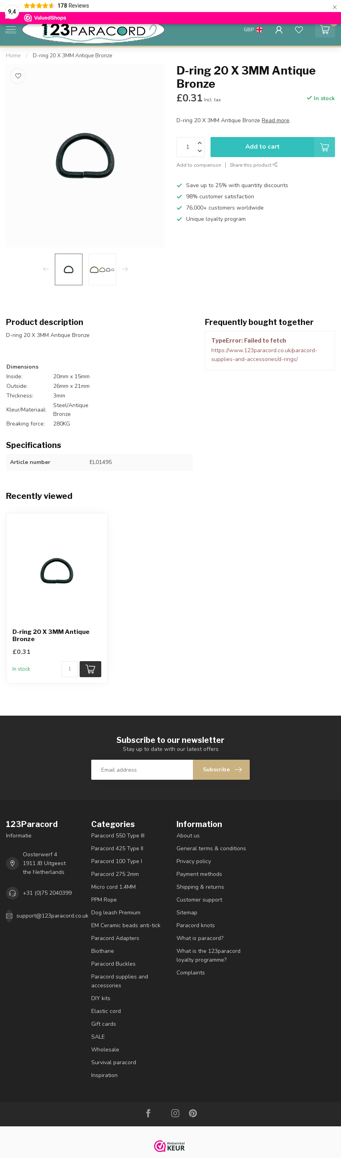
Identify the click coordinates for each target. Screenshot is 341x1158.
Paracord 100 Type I (116, 861)
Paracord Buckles (113, 964)
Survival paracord (113, 1062)
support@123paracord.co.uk (52, 916)
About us (188, 835)
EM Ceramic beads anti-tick (125, 925)
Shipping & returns (200, 887)
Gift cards (103, 1024)
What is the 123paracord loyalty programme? (209, 955)
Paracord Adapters (115, 938)
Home (13, 55)
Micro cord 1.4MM (113, 887)
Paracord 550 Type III (117, 835)
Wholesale (105, 1049)
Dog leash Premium (115, 912)
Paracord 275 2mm (115, 874)
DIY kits (100, 998)
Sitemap (187, 912)
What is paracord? (200, 938)
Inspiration (104, 1075)
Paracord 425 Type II (117, 848)
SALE (98, 1037)
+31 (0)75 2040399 (47, 893)
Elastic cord (106, 1011)
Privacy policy (194, 861)
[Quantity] (70, 669)
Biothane (102, 951)
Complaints (191, 972)
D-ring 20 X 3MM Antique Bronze (72, 55)
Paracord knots (196, 925)
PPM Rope (104, 900)
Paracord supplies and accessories (119, 981)
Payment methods (199, 874)
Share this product (254, 164)
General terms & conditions (211, 848)
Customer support (199, 900)
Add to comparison (199, 164)
